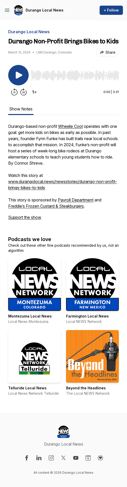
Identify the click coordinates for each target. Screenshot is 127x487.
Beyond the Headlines (86, 388)
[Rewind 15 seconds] (14, 92)
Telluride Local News (27, 388)
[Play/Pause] (18, 75)
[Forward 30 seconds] (23, 92)
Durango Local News (45, 10)
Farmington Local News (87, 316)
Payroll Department (75, 199)
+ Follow (111, 10)
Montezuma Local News (30, 316)
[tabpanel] (63, 174)
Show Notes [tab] (21, 108)
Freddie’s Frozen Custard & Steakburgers (46, 206)
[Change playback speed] (34, 92)
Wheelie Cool (70, 126)
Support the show (24, 217)
